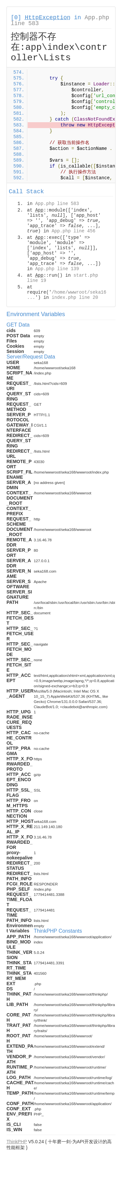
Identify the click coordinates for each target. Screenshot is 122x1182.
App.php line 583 (57, 203)
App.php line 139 (57, 268)
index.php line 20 (75, 297)
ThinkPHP (17, 1141)
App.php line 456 (73, 231)
